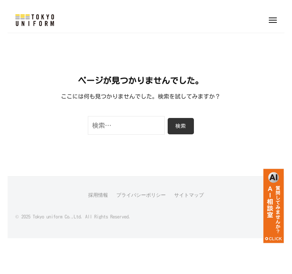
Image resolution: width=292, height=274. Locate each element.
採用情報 (98, 195)
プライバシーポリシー (141, 195)
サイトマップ (189, 195)
